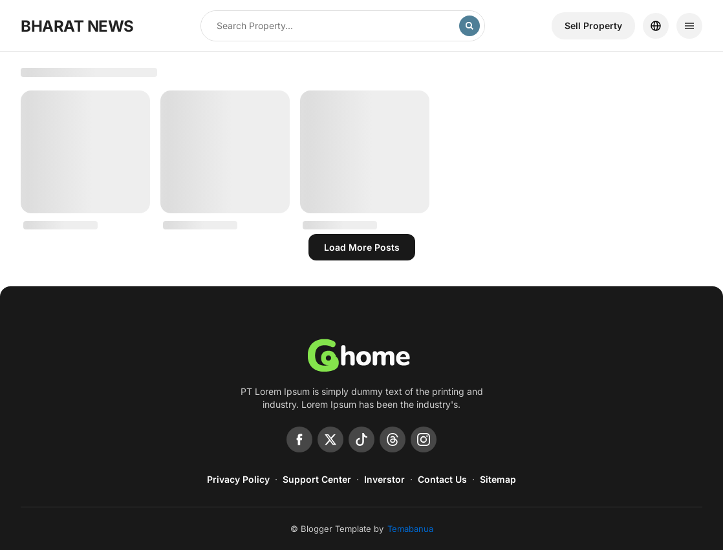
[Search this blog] (330, 26)
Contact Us (442, 479)
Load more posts (362, 247)
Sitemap (498, 479)
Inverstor (384, 479)
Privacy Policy (238, 479)
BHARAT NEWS (77, 26)
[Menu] (689, 26)
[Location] (656, 26)
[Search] (469, 26)
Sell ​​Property (593, 25)
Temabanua (410, 529)
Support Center (317, 479)
